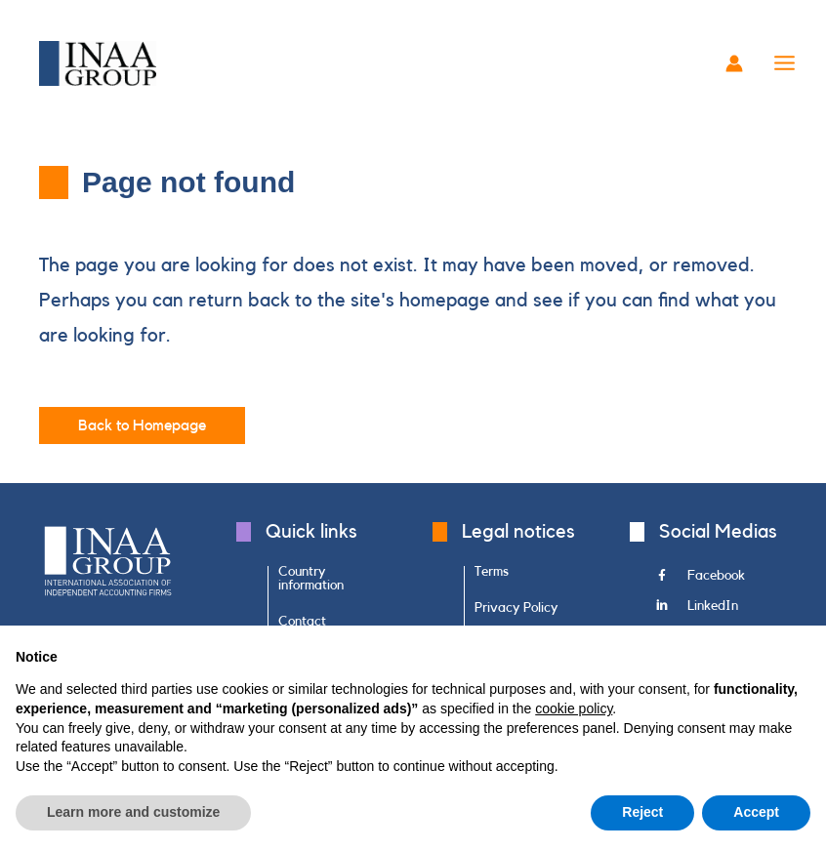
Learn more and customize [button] (133, 812)
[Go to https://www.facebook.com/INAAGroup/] (722, 581)
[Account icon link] (734, 63)
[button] (142, 426)
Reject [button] (642, 812)
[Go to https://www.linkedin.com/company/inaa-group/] (722, 611)
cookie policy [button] (573, 708)
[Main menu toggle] (785, 63)
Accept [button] (756, 812)
